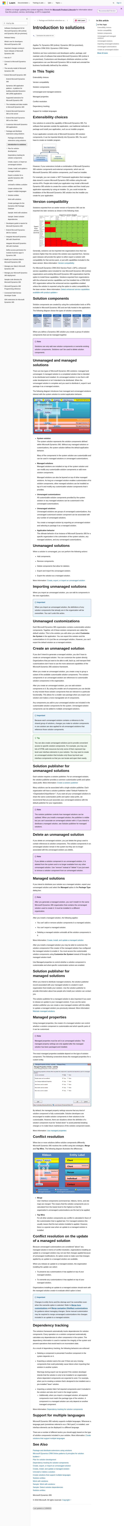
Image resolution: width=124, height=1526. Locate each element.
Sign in (119, 3)
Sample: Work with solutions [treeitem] (17, 213)
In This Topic (102, 25)
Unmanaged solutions (104, 41)
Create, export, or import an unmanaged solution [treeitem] (17, 163)
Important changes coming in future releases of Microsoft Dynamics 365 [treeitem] (14, 50)
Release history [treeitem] (9, 37)
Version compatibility (66, 263)
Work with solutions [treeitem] (14, 199)
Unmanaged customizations (107, 47)
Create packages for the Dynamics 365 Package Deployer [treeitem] (16, 205)
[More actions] (89, 20)
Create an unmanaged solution (107, 50)
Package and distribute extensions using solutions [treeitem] (17, 139)
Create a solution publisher (67, 783)
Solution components (104, 33)
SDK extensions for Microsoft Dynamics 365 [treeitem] (14, 301)
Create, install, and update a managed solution (65, 940)
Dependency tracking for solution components (65, 1409)
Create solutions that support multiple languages (52, 1475)
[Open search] (113, 3)
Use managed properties (56, 1131)
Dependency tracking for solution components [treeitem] (16, 156)
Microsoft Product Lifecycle (64, 10)
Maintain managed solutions (44, 1011)
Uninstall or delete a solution (44, 1472)
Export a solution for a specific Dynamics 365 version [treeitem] (15, 177)
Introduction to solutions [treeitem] (17, 144)
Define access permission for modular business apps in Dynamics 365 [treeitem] (16, 252)
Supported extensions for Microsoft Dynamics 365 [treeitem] (14, 99)
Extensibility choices (104, 27)
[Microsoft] (4, 3)
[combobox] (15, 23)
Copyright (66, 1500)
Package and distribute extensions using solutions (52, 20)
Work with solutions (40, 1481)
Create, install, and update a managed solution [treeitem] (17, 170)
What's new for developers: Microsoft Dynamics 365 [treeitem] (13, 43)
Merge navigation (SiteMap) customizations (69, 1308)
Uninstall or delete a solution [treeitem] (17, 184)
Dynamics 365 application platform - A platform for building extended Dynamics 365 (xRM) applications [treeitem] (15, 90)
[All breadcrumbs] (35, 20)
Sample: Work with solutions (44, 1484)
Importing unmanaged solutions (108, 44)
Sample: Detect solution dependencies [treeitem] (16, 218)
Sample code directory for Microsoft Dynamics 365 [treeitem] (13, 281)
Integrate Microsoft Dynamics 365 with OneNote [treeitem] (16, 244)
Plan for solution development (44, 1460)
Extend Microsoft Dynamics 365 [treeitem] (15, 80)
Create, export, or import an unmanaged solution (66, 580)
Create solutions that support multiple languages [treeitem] (17, 190)
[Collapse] (27, 19)
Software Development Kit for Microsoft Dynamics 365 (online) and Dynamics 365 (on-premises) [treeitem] (15, 30)
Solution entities (39, 1478)
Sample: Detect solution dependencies (48, 1487)
